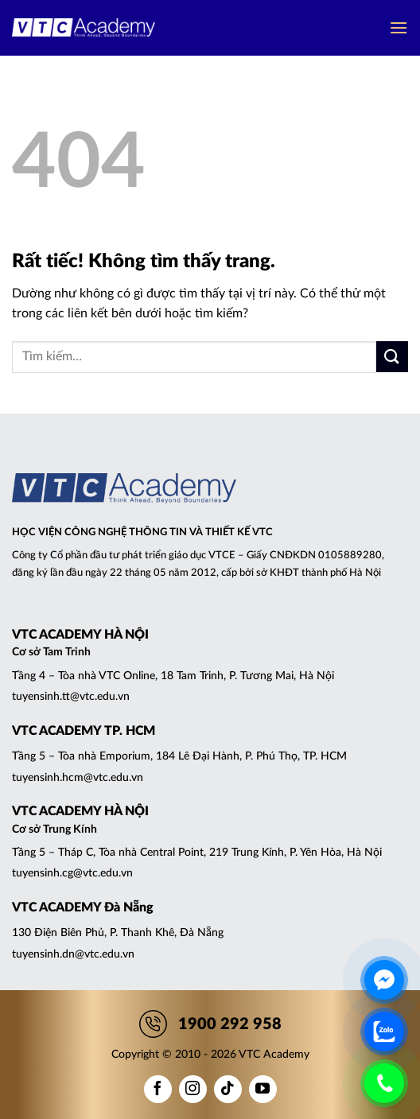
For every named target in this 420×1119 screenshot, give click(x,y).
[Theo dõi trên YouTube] (263, 1089)
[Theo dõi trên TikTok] (228, 1089)
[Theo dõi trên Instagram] (193, 1089)
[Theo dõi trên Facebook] (158, 1089)
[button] (398, 27)
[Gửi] (392, 356)
